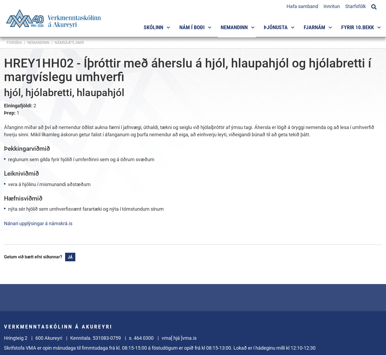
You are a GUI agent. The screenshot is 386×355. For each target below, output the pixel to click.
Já (70, 257)
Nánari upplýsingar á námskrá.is (38, 223)
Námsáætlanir (69, 42)
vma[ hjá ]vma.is (179, 338)
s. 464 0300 (141, 338)
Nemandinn (38, 42)
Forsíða (14, 42)
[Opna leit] (374, 6)
